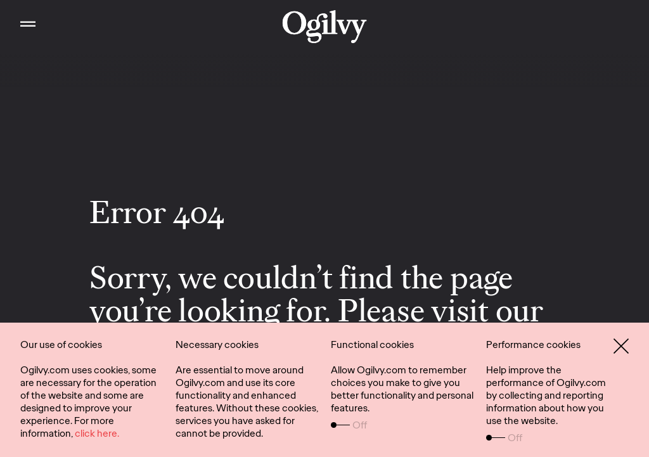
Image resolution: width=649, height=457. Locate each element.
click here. (97, 433)
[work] (325, 26)
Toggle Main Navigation (17, 13)
